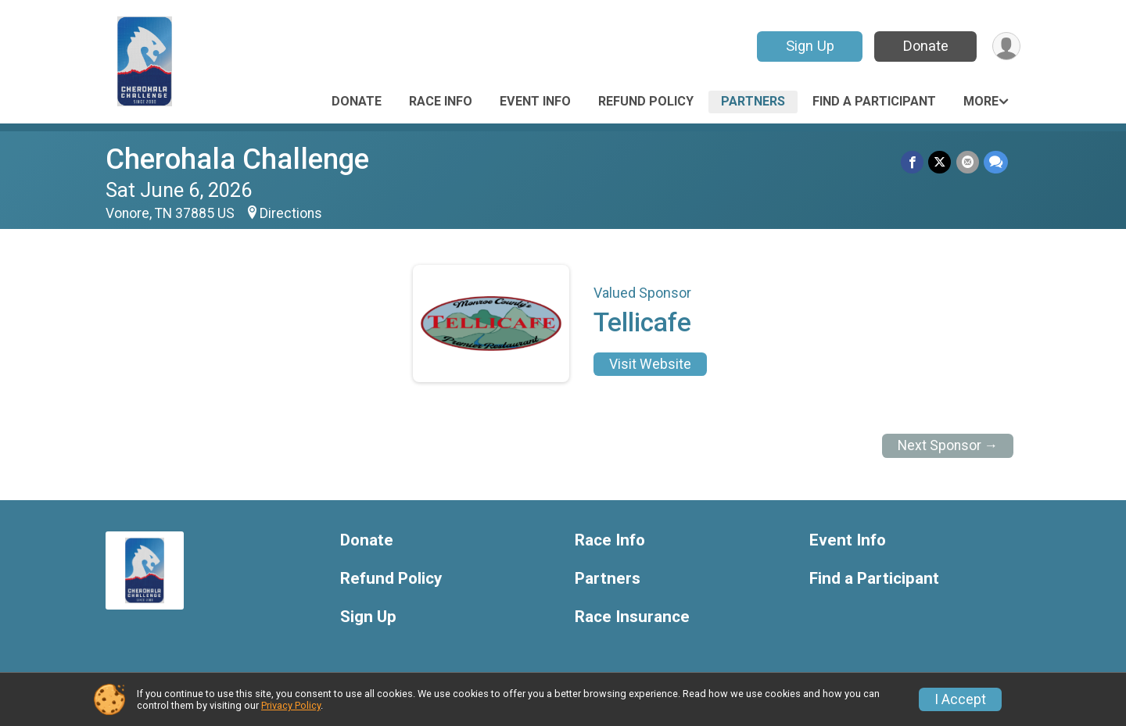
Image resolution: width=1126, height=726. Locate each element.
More (981, 101)
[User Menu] (1006, 46)
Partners (753, 101)
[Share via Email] (967, 162)
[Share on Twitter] (940, 162)
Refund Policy (646, 101)
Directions (291, 213)
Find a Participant (874, 101)
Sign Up (809, 46)
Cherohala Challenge (237, 159)
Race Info (440, 101)
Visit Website (650, 364)
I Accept (960, 699)
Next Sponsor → (948, 445)
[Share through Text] (996, 162)
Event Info (535, 101)
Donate (925, 46)
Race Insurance (632, 617)
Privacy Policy (291, 705)
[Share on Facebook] (913, 162)
